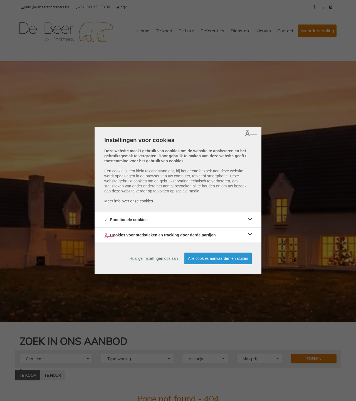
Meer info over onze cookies (128, 201)
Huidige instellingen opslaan (153, 258)
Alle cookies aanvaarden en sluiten (218, 258)
